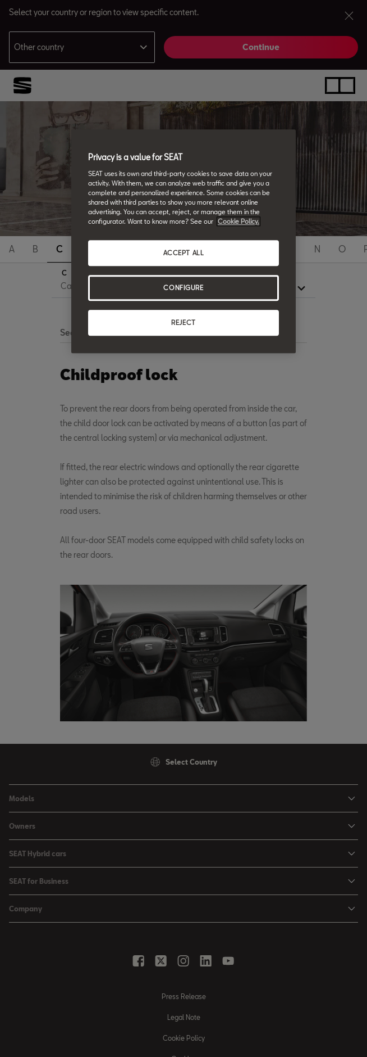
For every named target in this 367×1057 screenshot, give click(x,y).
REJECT (183, 322)
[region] (183, 241)
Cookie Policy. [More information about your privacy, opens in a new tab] (238, 221)
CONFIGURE (183, 287)
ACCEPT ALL (183, 252)
